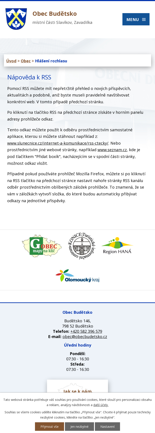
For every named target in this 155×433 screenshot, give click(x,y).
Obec (26, 60)
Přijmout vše (49, 426)
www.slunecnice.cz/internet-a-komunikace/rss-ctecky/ (57, 143)
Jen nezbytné (79, 426)
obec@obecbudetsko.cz (85, 336)
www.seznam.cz (112, 149)
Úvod (11, 60)
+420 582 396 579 (86, 331)
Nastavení (107, 426)
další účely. (100, 405)
